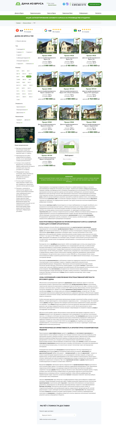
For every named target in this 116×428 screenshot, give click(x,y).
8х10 (18, 94)
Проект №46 (69, 122)
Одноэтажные (20, 107)
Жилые (19, 122)
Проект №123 (69, 89)
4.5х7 (31, 85)
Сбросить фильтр (21, 41)
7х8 (23, 76)
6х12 (29, 88)
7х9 (28, 76)
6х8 (30, 73)
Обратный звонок (95, 4)
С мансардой (20, 49)
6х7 (17, 88)
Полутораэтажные (22, 109)
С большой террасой (22, 60)
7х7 (17, 91)
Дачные (27, 119)
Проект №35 (91, 55)
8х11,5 (18, 85)
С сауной (19, 55)
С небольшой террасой (23, 58)
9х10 (18, 82)
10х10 (24, 96)
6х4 (23, 71)
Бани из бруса (51, 13)
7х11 (23, 91)
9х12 (29, 82)
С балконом (30, 63)
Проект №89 (47, 55)
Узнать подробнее (20, 139)
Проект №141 (91, 89)
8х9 (30, 79)
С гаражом (29, 52)
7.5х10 (30, 91)
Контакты (98, 13)
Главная (18, 23)
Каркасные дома (35, 13)
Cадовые (19, 119)
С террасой (19, 63)
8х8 (24, 79)
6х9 (17, 76)
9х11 (18, 96)
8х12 (24, 94)
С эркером (19, 52)
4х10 (25, 85)
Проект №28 (69, 55)
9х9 (23, 82)
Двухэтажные (20, 112)
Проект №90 (47, 89)
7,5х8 (18, 79)
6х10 (23, 88)
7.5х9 (18, 99)
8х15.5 (30, 94)
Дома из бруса (19, 13)
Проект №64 (91, 122)
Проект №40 (47, 122)
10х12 (31, 96)
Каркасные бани (67, 13)
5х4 (17, 71)
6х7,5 (24, 73)
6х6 (18, 73)
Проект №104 (47, 155)
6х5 (28, 71)
